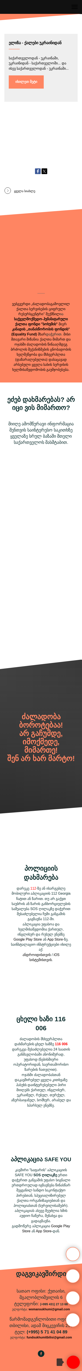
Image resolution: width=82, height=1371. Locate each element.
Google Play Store (28, 939)
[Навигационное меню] (75, 7)
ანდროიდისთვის (37, 955)
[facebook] (41, 1356)
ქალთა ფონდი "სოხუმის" (36, 324)
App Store (55, 939)
